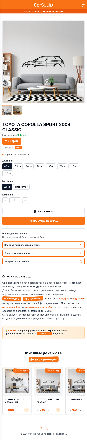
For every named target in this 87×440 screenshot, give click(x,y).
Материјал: (8, 181)
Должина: (7, 160)
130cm (7, 173)
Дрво (7, 187)
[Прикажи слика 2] (17, 110)
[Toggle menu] (4, 5)
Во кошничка (43, 211)
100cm (51, 166)
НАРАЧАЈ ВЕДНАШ (43, 220)
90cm (39, 166)
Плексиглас (21, 187)
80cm (29, 166)
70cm (18, 166)
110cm (62, 166)
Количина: (7, 194)
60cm (7, 166)
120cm (74, 166)
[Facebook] (40, 428)
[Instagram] (46, 428)
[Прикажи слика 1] (7, 110)
